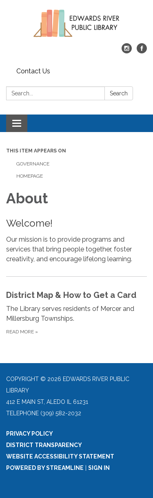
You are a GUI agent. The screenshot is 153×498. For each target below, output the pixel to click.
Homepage (29, 176)
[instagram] (127, 51)
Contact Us (33, 71)
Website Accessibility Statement (60, 456)
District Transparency (44, 445)
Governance (32, 164)
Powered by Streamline (45, 468)
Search (119, 93)
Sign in (99, 468)
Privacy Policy (29, 433)
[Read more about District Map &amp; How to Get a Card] (76, 312)
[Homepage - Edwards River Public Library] (76, 25)
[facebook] (142, 51)
